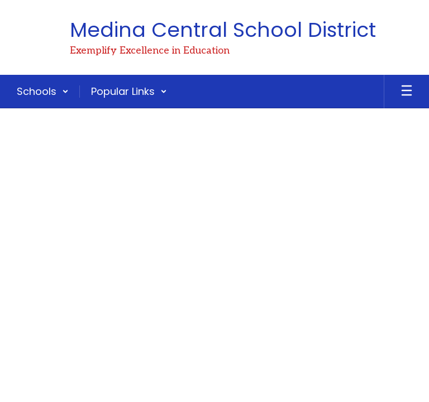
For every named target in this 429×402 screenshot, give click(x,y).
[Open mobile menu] (406, 91)
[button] (43, 91)
